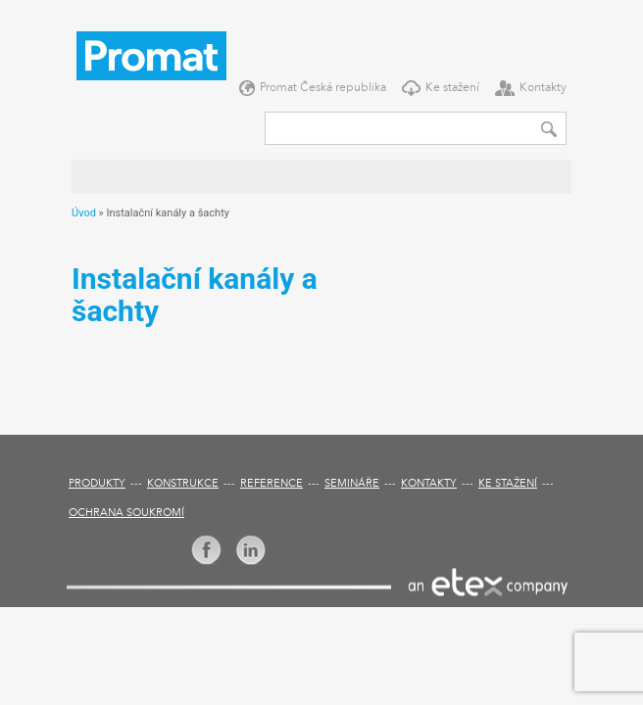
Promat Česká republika (323, 88)
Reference (271, 484)
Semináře (351, 484)
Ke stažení (452, 88)
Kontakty (543, 88)
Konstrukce (183, 484)
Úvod (84, 213)
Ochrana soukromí (126, 513)
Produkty (97, 484)
